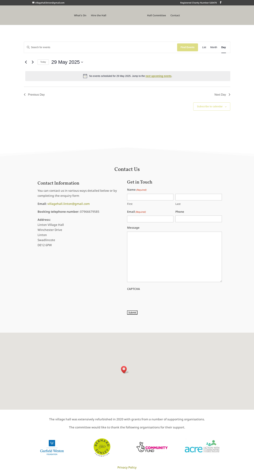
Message (133, 228)
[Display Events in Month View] (213, 47)
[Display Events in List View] (204, 47)
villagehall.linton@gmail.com (68, 204)
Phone (179, 212)
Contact (175, 15)
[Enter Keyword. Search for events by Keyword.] (100, 47)
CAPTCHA (133, 289)
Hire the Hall (98, 15)
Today (43, 62)
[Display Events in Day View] (223, 47)
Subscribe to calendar (210, 106)
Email (136, 211)
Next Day (222, 94)
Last (178, 204)
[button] (125, 369)
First (130, 204)
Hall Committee (156, 15)
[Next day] (33, 62)
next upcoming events (158, 76)
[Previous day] (26, 62)
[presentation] (153, 300)
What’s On (80, 15)
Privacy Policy (127, 467)
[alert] (127, 76)
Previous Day (34, 94)
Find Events (187, 47)
